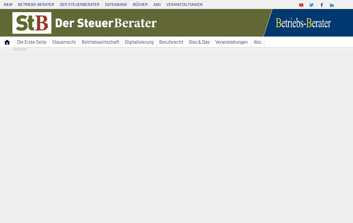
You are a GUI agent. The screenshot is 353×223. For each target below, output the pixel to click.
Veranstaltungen (184, 4)
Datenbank (116, 4)
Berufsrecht (171, 42)
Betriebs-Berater (36, 4)
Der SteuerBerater (79, 4)
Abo (157, 4)
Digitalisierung (139, 42)
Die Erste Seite (31, 42)
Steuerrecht (64, 42)
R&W (8, 4)
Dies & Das (199, 42)
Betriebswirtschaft (100, 42)
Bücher (140, 4)
